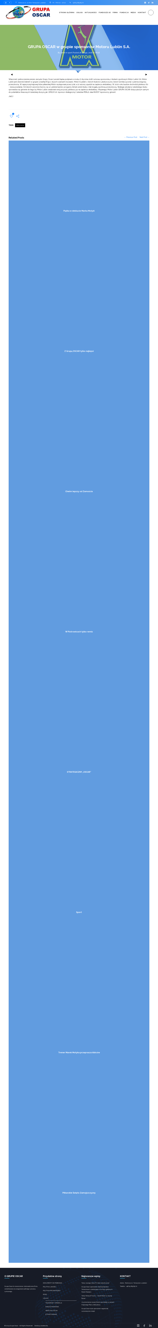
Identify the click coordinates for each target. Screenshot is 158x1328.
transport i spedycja (53, 1303)
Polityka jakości (49, 1287)
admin (63, 53)
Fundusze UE (105, 12)
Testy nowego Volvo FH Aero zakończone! (95, 1283)
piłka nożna (20, 125)
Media (133, 12)
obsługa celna (51, 1310)
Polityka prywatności (51, 1290)
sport (70, 53)
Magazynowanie (52, 1307)
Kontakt (142, 12)
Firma (115, 12)
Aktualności (91, 12)
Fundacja (124, 12)
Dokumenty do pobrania (52, 1283)
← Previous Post (130, 137)
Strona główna (66, 12)
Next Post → (144, 137)
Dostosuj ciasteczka (41, 1326)
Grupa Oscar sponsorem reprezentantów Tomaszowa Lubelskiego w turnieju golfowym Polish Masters (97, 1289)
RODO (45, 1294)
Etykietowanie (51, 1314)
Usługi (79, 12)
